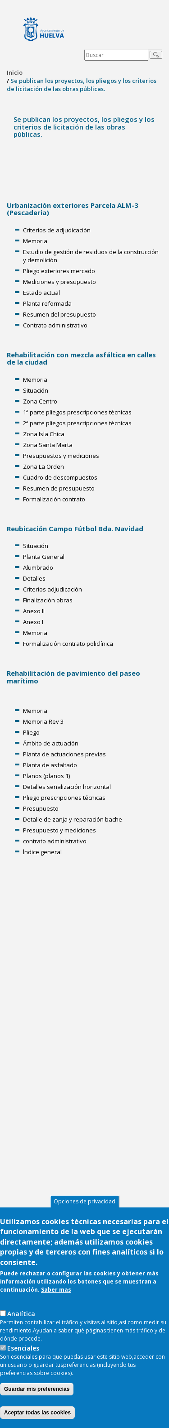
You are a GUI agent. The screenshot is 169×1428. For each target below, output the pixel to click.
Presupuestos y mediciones (61, 456)
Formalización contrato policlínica (68, 643)
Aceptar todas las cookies (37, 1412)
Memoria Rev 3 (43, 721)
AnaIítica (21, 1313)
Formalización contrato (54, 499)
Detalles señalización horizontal (67, 787)
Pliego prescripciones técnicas (64, 797)
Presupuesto (41, 808)
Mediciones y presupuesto (59, 282)
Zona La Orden (43, 466)
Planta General (43, 557)
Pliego (31, 732)
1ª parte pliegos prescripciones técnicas (77, 412)
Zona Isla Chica (43, 434)
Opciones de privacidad (84, 1201)
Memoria (35, 241)
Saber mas (56, 1289)
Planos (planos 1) (46, 776)
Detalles (34, 578)
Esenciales (23, 1348)
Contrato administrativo (55, 325)
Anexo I (33, 622)
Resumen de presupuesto (59, 488)
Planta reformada (47, 303)
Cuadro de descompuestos (60, 477)
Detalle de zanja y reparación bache (72, 819)
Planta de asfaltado (50, 765)
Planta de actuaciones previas (64, 754)
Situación (35, 390)
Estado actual (41, 292)
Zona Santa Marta (48, 445)
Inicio (15, 72)
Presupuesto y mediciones (59, 830)
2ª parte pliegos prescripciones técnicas (77, 423)
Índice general (42, 852)
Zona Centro (40, 401)
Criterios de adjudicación (57, 230)
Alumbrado (38, 567)
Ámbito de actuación (50, 743)
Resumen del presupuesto (59, 314)
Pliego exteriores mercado (59, 271)
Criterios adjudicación (52, 589)
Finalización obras (48, 600)
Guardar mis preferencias (36, 1389)
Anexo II (34, 611)
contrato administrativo (55, 841)
